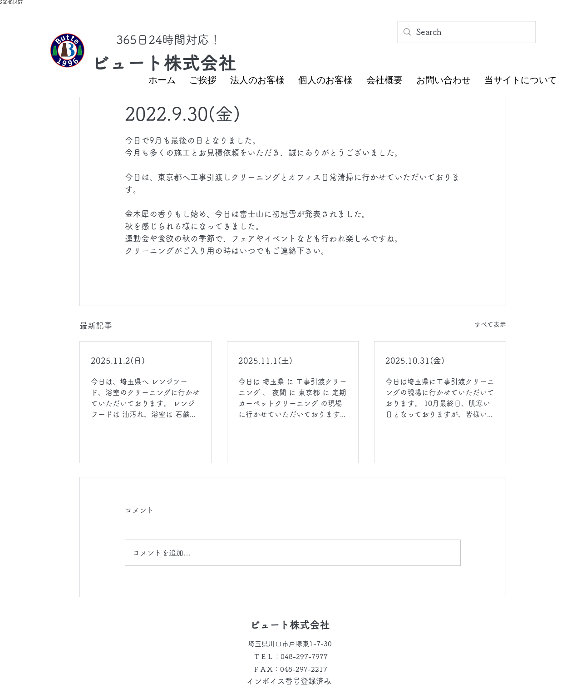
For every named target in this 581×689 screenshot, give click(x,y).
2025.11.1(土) (265, 361)
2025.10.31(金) (414, 361)
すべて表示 (490, 324)
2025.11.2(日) (118, 361)
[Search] (466, 32)
